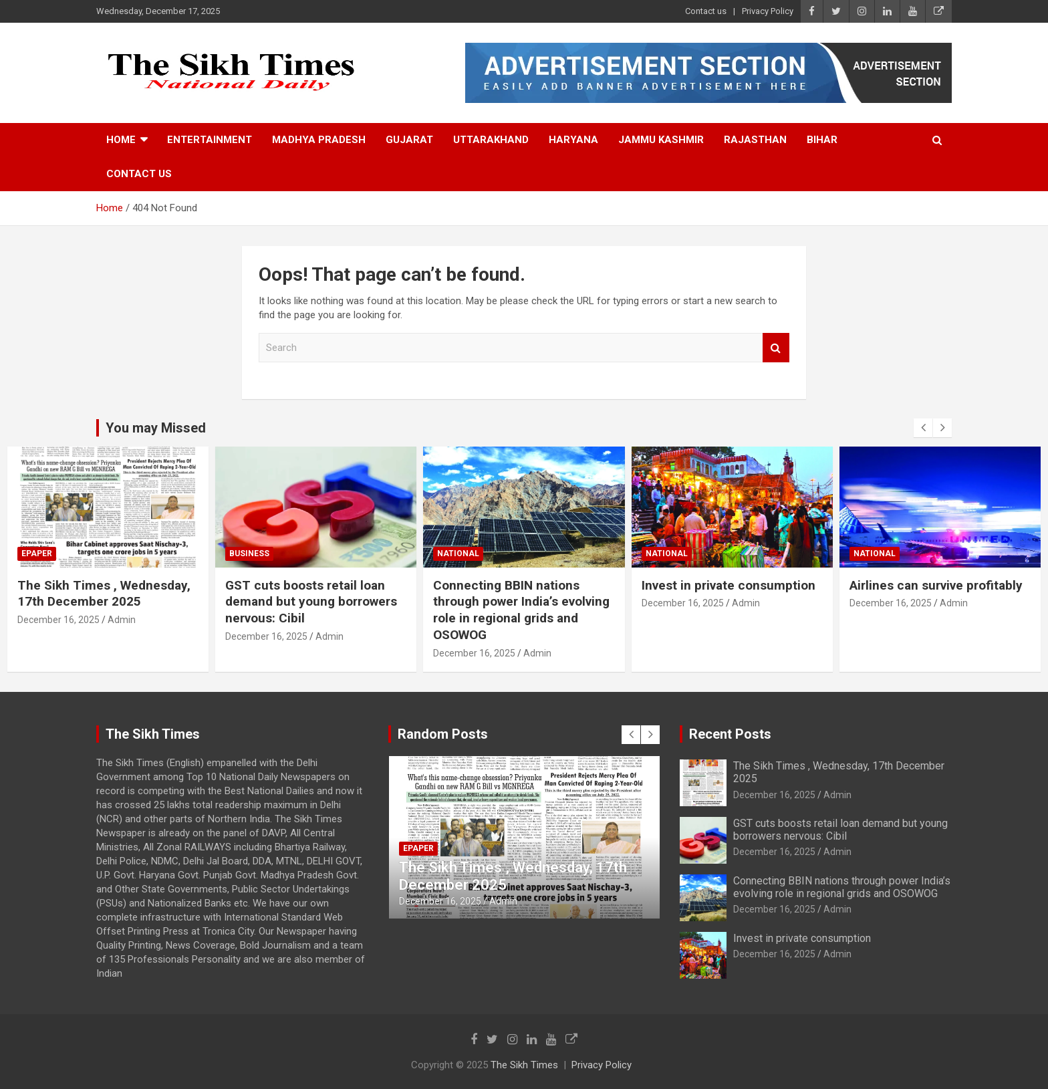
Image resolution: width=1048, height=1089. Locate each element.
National (458, 553)
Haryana (573, 140)
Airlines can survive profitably (936, 585)
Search (776, 348)
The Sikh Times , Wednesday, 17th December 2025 (103, 594)
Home (121, 140)
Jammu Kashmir (661, 140)
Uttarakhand (491, 140)
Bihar (822, 140)
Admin (122, 619)
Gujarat (409, 140)
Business (249, 553)
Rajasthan (755, 140)
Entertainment (209, 140)
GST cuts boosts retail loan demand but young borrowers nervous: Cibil (311, 602)
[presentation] (923, 427)
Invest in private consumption (728, 585)
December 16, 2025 (58, 619)
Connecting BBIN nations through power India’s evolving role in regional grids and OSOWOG (521, 610)
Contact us (706, 11)
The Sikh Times (524, 1065)
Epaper (36, 553)
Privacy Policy (767, 11)
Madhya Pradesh (319, 140)
